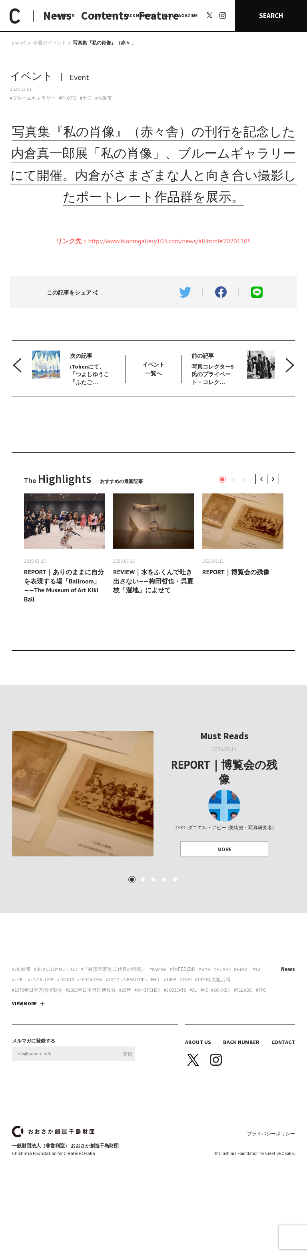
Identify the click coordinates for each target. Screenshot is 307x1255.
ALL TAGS (64, 15)
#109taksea (90, 979)
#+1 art (222, 969)
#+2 (256, 969)
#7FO (261, 990)
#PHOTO (68, 98)
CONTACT (283, 1042)
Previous (262, 479)
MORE (224, 849)
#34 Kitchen (147, 990)
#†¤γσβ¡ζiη (182, 969)
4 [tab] (164, 879)
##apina (158, 969)
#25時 (125, 990)
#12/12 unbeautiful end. (133, 979)
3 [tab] (244, 479)
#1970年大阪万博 (213, 979)
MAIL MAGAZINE (180, 15)
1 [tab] (222, 479)
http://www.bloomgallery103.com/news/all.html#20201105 (169, 241)
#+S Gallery (41, 979)
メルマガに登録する (33, 1040)
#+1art (241, 969)
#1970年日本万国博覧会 (37, 990)
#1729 (185, 979)
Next (274, 479)
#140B (170, 979)
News (288, 968)
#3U (193, 990)
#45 (204, 990)
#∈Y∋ (205, 969)
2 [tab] (233, 479)
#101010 (65, 979)
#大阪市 (103, 98)
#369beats (175, 990)
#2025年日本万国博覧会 (91, 990)
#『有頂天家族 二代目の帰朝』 (113, 969)
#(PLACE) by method (56, 969)
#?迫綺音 (21, 969)
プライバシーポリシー (271, 1134)
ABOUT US (103, 15)
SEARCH (271, 15)
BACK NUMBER (139, 15)
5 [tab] (175, 879)
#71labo (243, 990)
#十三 (86, 98)
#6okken (221, 990)
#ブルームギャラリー (33, 98)
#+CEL (18, 979)
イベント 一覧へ (153, 369)
